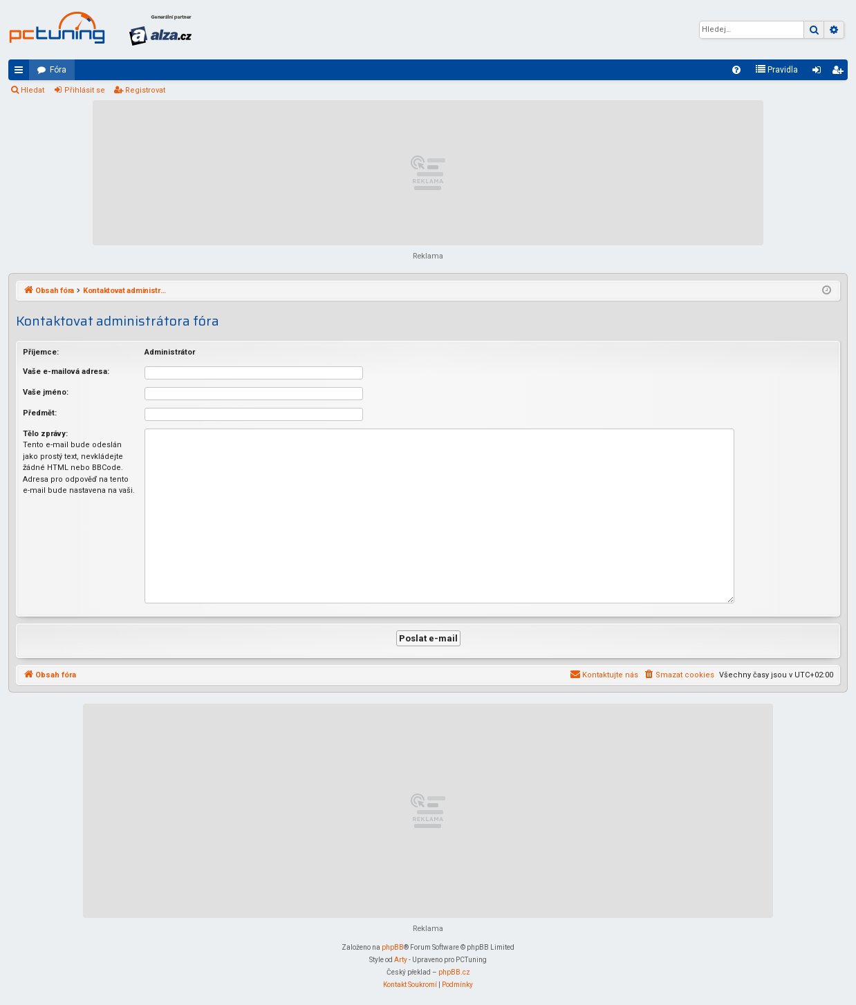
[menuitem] (736, 69)
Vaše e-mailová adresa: (66, 371)
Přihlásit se (84, 90)
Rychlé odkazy (21, 72)
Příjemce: (41, 352)
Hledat (32, 90)
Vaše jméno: (45, 392)
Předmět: (40, 412)
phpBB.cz (454, 971)
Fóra (58, 70)
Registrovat (145, 90)
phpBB (393, 946)
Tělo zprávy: (45, 433)
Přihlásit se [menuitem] (819, 72)
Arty (400, 958)
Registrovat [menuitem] (840, 72)
